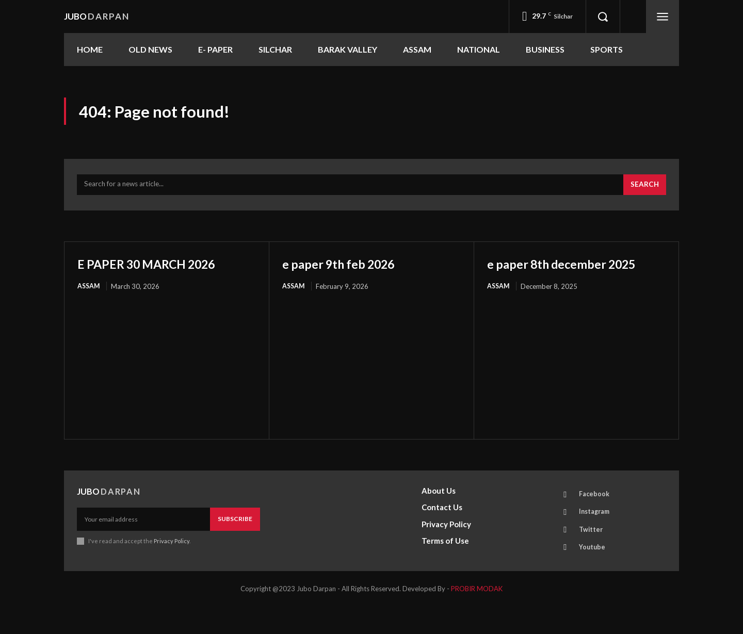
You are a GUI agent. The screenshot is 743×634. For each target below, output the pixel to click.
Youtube (594, 574)
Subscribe (235, 541)
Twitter (592, 554)
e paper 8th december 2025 (559, 276)
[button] (602, 16)
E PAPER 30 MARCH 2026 (160, 268)
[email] (143, 541)
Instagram (596, 535)
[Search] (644, 189)
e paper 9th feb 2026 (349, 268)
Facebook (595, 516)
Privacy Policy (171, 563)
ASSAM (89, 291)
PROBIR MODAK (477, 616)
